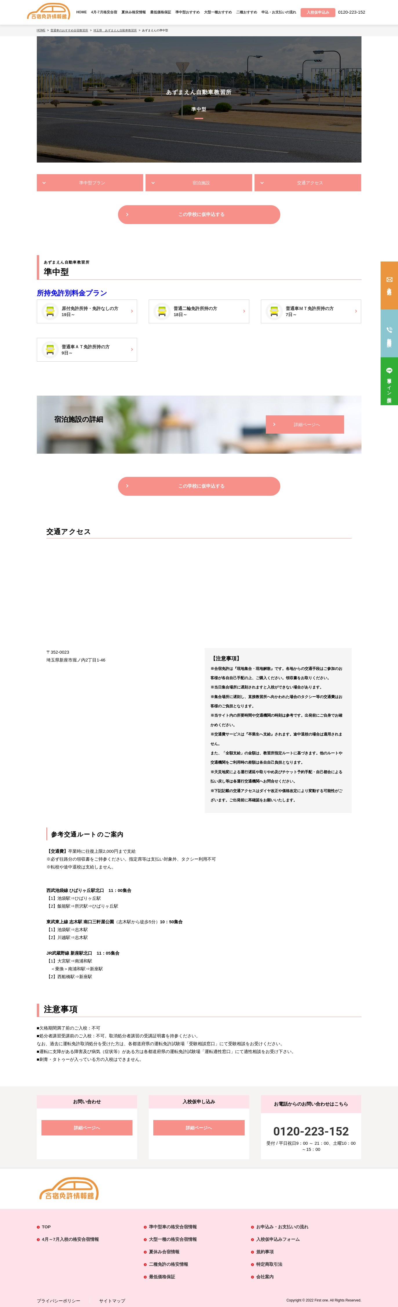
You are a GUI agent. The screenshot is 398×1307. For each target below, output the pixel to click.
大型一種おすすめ (218, 12)
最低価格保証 (160, 12)
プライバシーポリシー (58, 1300)
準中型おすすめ (187, 12)
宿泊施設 (201, 182)
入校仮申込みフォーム (278, 1239)
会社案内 (265, 1276)
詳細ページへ (307, 424)
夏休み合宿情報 (164, 1251)
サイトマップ (112, 1300)
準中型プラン (92, 182)
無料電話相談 (389, 337)
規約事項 (265, 1251)
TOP (46, 1226)
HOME (81, 12)
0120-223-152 (311, 1131)
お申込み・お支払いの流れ (282, 1226)
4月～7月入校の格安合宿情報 (70, 1239)
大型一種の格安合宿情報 (173, 1239)
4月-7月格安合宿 (104, 12)
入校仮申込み (389, 289)
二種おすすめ (246, 12)
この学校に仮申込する (201, 214)
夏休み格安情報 (133, 12)
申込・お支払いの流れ (278, 12)
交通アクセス (310, 182)
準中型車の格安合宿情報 (173, 1226)
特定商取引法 (269, 1264)
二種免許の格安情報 (168, 1264)
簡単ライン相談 (389, 385)
